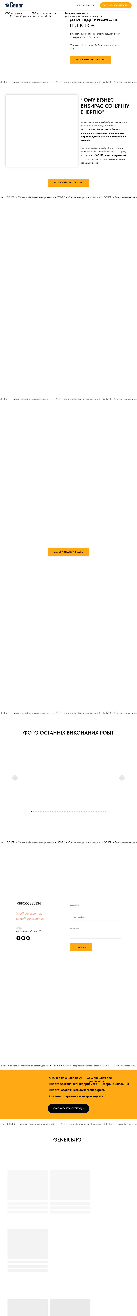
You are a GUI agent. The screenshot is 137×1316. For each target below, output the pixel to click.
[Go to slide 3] (36, 811)
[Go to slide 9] (50, 811)
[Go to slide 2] (33, 811)
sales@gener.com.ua (30, 918)
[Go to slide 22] (81, 811)
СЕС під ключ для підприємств (99, 1079)
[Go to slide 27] (93, 811)
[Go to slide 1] (31, 811)
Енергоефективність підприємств (73, 1084)
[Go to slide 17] (69, 811)
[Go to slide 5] (40, 811)
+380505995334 (28, 903)
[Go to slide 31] (103, 811)
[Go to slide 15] (64, 811)
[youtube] (23, 938)
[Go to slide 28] (96, 811)
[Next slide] (122, 778)
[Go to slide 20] (76, 811)
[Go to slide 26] (91, 811)
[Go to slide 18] (72, 811)
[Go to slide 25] (89, 811)
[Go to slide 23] (84, 811)
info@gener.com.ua (29, 913)
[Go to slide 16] (67, 811)
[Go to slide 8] (48, 811)
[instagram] (28, 938)
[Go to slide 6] (43, 811)
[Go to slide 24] (86, 811)
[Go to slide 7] (45, 811)
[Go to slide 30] (101, 811)
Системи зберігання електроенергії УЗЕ (78, 1096)
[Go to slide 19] (74, 811)
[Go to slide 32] (105, 811)
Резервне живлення (115, 1084)
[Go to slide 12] (57, 811)
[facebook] (18, 938)
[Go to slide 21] (79, 811)
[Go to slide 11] (55, 811)
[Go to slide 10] (52, 811)
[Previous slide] (15, 778)
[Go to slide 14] (62, 811)
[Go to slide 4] (38, 811)
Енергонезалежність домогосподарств (77, 1090)
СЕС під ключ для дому (65, 1078)
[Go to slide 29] (98, 811)
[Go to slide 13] (60, 811)
